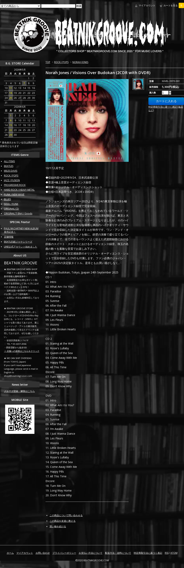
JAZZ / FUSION (12, 180)
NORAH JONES (80, 62)
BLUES (7, 199)
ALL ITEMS (9, 161)
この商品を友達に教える (62, 521)
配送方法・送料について (118, 553)
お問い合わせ (43, 553)
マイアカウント (147, 5)
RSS (167, 553)
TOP (48, 62)
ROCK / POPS (61, 62)
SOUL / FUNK (11, 204)
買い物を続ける (57, 526)
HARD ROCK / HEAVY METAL (19, 189)
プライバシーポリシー (64, 553)
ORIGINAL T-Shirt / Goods (18, 213)
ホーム (10, 553)
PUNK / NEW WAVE (14, 194)
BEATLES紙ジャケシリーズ (18, 241)
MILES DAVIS (10, 170)
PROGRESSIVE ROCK (15, 185)
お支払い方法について (90, 553)
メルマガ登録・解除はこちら (19, 391)
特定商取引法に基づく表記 (148, 553)
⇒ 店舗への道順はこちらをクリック (21, 350)
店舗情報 (8, 236)
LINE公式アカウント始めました (20, 246)
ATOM (174, 553)
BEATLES (8, 166)
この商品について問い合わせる (66, 515)
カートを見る (173, 5)
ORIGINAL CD (11, 208)
